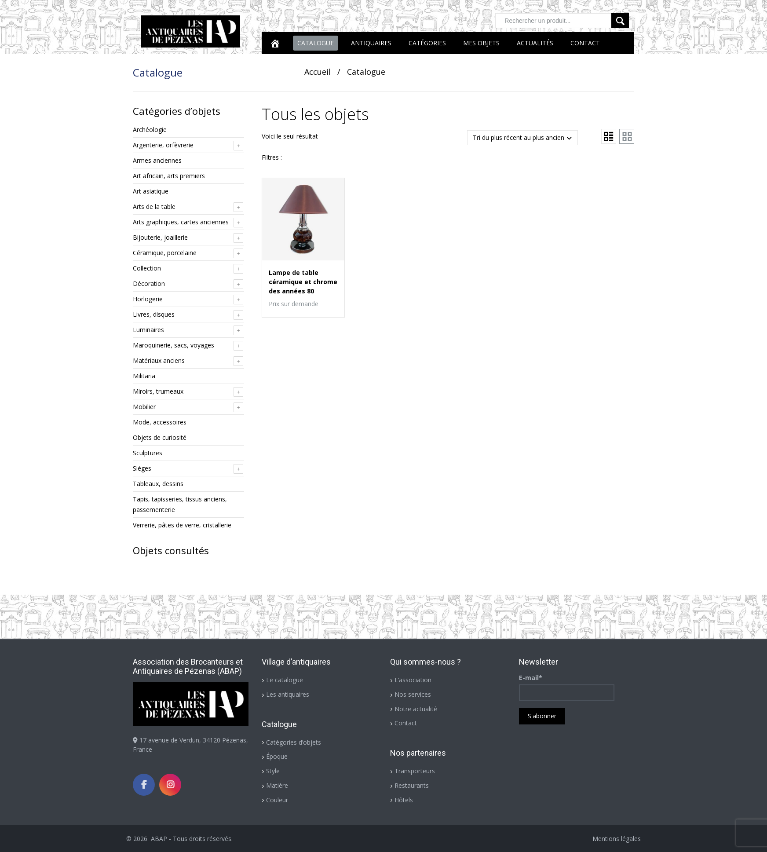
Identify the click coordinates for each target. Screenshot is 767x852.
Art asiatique (150, 191)
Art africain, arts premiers (169, 176)
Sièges (142, 468)
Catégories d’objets (293, 742)
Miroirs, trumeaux (158, 391)
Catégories (427, 43)
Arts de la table (154, 206)
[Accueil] (275, 43)
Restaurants (411, 785)
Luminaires (148, 329)
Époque (277, 756)
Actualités (535, 43)
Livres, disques (154, 314)
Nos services (412, 694)
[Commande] (522, 137)
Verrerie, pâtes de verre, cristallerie (182, 525)
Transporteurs (414, 771)
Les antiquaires (287, 694)
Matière (277, 785)
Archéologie (150, 129)
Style (273, 771)
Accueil (317, 71)
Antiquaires (371, 43)
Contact (585, 43)
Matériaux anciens (159, 360)
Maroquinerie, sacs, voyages (173, 345)
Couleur (277, 800)
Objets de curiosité (159, 437)
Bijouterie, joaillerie (160, 237)
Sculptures (147, 453)
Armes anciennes (157, 160)
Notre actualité (415, 709)
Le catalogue (284, 680)
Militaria (144, 376)
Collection (147, 268)
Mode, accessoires (159, 422)
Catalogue (315, 43)
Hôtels (403, 800)
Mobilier (144, 406)
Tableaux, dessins (158, 483)
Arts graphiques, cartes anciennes (181, 222)
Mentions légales (616, 838)
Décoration (149, 283)
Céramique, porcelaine (165, 253)
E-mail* (530, 677)
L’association (412, 680)
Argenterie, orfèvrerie (163, 145)
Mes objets (481, 43)
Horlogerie (148, 299)
